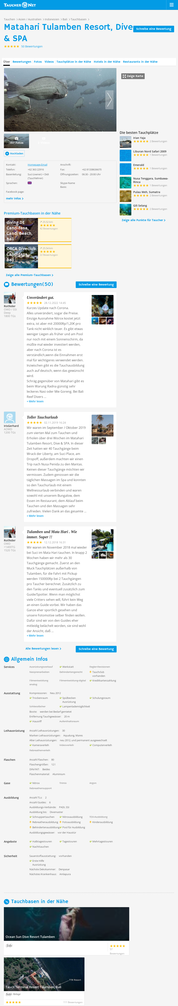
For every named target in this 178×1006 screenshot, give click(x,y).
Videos (49, 62)
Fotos (38, 62)
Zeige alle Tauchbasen (21, 961)
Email (44, 164)
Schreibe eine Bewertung (153, 29)
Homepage (34, 164)
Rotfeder (9, 280)
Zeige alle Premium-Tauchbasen (28, 249)
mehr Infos (13, 199)
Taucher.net (20, 5)
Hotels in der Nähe (107, 62)
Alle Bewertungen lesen (42, 622)
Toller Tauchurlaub (42, 391)
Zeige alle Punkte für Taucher (142, 220)
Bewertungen (22, 62)
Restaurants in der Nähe (140, 62)
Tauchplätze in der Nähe (74, 62)
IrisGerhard (11, 399)
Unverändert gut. (40, 271)
